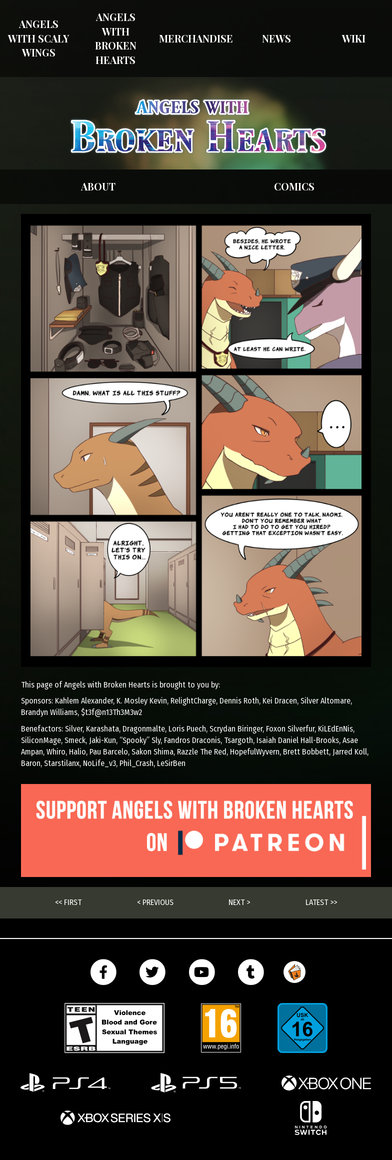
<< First (68, 902)
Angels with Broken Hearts (115, 38)
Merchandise (196, 38)
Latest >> (321, 902)
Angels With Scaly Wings (38, 38)
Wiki (354, 38)
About (98, 186)
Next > (239, 902)
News (276, 38)
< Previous (155, 902)
